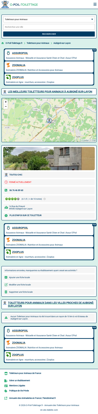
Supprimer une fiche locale (21, 292)
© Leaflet (84, 140)
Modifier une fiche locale (20, 285)
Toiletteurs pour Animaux (38, 43)
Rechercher (49, 34)
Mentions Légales (17, 385)
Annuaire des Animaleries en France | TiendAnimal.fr (32, 398)
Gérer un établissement (19, 380)
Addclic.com (52, 410)
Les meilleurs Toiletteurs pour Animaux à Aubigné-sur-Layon (50, 91)
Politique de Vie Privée (19, 391)
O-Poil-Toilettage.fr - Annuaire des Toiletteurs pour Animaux (52, 405)
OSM (94, 140)
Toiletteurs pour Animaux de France (25, 373)
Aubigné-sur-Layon (62, 43)
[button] (49, 120)
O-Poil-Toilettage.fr (14, 43)
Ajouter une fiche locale (19, 277)
